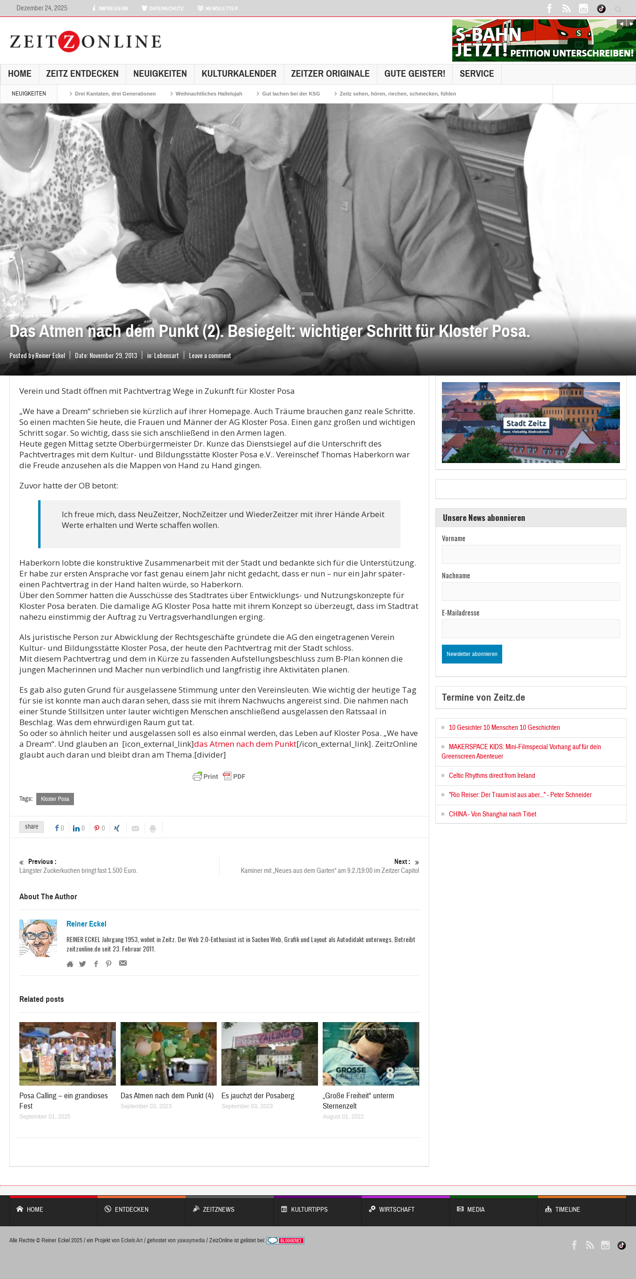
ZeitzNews (230, 1205)
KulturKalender (239, 74)
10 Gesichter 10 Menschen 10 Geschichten (504, 727)
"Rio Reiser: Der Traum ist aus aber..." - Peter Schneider (520, 795)
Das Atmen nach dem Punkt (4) (167, 1096)
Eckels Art (132, 1240)
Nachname (456, 575)
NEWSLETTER (217, 8)
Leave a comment (210, 355)
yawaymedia (191, 1240)
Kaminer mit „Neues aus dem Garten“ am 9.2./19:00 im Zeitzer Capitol (319, 866)
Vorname (453, 538)
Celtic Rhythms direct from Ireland (492, 775)
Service (477, 74)
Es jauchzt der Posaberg (257, 1096)
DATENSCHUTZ (162, 8)
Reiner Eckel (86, 924)
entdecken (142, 1205)
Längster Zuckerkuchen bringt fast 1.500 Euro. (119, 866)
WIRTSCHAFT (406, 1205)
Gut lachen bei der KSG (291, 93)
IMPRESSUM (109, 8)
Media (494, 1205)
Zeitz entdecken (82, 74)
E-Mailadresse (461, 612)
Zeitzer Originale (330, 74)
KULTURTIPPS (318, 1205)
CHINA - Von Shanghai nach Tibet (492, 814)
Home (20, 74)
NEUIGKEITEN (160, 74)
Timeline (582, 1205)
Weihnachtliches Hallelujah (209, 93)
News (46, 315)
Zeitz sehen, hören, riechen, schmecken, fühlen (398, 93)
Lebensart (69, 315)
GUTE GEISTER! (414, 74)
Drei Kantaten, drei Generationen (115, 93)
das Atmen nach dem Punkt (245, 743)
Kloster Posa (55, 799)
